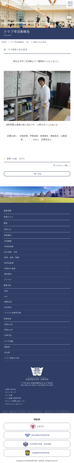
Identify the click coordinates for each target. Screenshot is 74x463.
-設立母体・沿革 (10, 252)
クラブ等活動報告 (17, 42)
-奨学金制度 (9, 263)
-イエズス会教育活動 (12, 313)
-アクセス (8, 279)
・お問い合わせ (10, 389)
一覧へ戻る (37, 174)
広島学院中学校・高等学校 (35, 460)
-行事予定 (8, 335)
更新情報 (7, 211)
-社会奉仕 (8, 307)
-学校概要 (8, 241)
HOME (4, 42)
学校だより (8, 217)
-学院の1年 (8, 330)
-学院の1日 (8, 324)
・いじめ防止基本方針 (12, 398)
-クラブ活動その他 (11, 358)
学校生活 (7, 319)
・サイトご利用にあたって (14, 401)
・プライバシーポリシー (13, 404)
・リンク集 (8, 395)
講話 (6, 223)
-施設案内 (8, 274)
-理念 (6, 291)
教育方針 (7, 285)
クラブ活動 (8, 341)
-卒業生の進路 (10, 268)
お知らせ (7, 229)
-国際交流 (8, 302)
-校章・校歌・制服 (11, 257)
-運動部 (7, 347)
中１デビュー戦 (61, 165)
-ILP (6, 297)
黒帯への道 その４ (14, 159)
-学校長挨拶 (9, 246)
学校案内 (7, 235)
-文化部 (7, 352)
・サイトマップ (10, 392)
